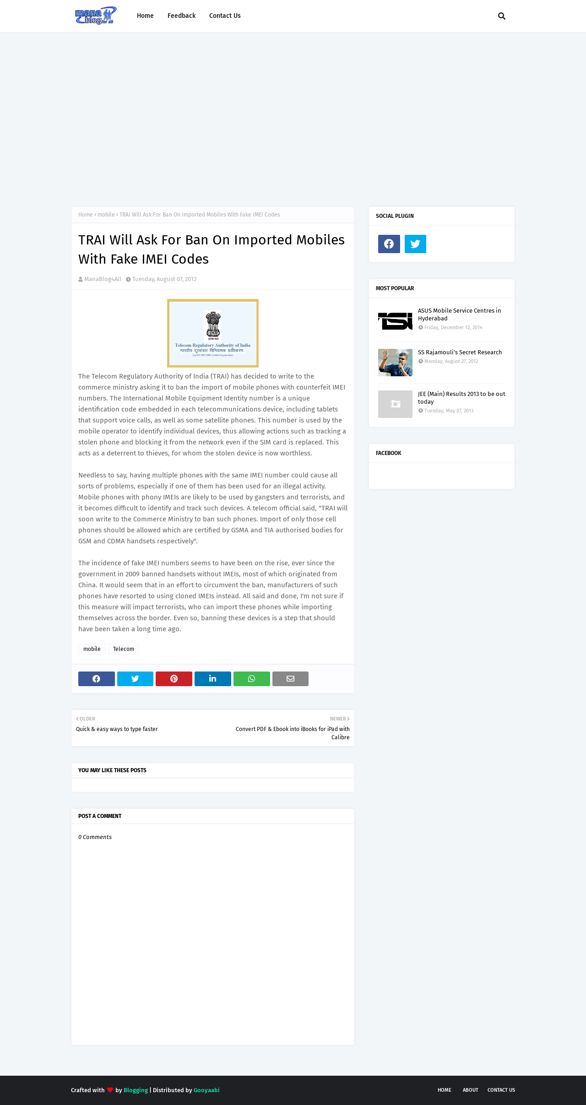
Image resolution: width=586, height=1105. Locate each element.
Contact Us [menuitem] (225, 16)
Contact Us (501, 1090)
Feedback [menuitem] (181, 16)
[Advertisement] (293, 110)
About (470, 1090)
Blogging (136, 1090)
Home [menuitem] (145, 16)
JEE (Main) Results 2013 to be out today (461, 397)
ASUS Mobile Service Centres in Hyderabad (459, 314)
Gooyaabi (207, 1090)
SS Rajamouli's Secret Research (460, 352)
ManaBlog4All (102, 279)
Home (85, 214)
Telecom (123, 649)
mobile (106, 214)
